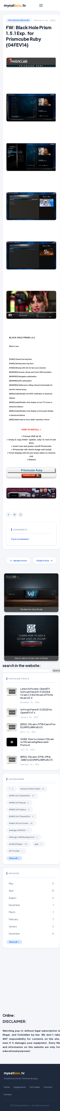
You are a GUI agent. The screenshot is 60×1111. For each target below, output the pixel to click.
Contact (48, 1087)
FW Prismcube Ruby (19, 20)
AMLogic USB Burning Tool (24, 837)
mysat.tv (15, 5)
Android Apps (18, 844)
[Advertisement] (30, 981)
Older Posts (44, 560)
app (39, 844)
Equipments (20, 1087)
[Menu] (41, 5)
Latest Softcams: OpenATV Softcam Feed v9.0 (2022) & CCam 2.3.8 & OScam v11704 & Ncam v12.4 (36, 693)
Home (7, 1087)
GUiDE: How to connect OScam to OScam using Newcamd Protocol (37, 742)
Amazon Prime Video (32, 788)
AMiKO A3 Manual (19, 802)
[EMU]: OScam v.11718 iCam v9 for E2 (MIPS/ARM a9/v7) (38, 726)
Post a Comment (20, 539)
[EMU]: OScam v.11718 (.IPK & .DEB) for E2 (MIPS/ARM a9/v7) (36, 758)
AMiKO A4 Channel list (22, 816)
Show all (14, 858)
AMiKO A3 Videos (19, 809)
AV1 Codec (16, 851)
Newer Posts (18, 560)
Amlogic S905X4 (19, 830)
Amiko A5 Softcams (21, 823)
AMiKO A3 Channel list (22, 795)
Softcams (35, 1087)
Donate (8, 1094)
